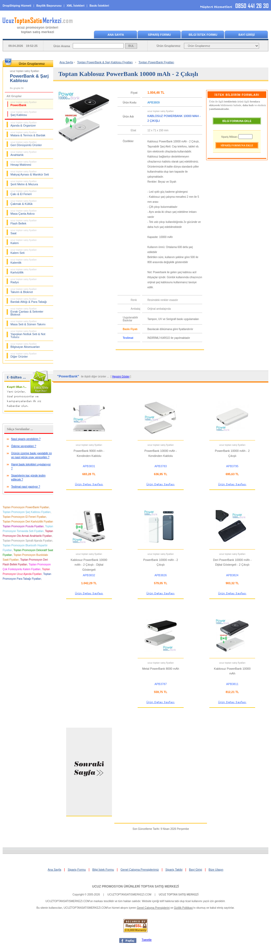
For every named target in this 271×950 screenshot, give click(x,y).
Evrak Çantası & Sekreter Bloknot (27, 311)
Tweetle (147, 939)
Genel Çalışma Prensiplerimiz (139, 869)
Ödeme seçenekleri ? (23, 446)
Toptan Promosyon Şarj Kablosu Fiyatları (27, 512)
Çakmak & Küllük (24, 202)
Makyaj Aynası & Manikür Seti (30, 173)
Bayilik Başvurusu (48, 5)
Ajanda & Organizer (24, 124)
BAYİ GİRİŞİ (246, 34)
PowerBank (24, 104)
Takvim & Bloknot (24, 291)
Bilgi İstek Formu (103, 869)
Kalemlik (24, 261)
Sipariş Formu (77, 869)
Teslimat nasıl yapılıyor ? (25, 486)
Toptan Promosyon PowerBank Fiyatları (26, 507)
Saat (24, 232)
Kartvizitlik (24, 271)
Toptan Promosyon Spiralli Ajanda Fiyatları (27, 540)
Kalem (24, 242)
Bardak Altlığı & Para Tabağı (29, 300)
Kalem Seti (24, 251)
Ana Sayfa (66, 62)
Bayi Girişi (195, 869)
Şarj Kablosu (24, 113)
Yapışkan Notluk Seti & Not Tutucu (28, 334)
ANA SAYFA (115, 34)
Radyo (24, 281)
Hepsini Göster (120, 376)
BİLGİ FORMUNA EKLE (236, 121)
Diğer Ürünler (24, 355)
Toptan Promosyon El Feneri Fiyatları (24, 516)
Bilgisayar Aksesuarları (25, 345)
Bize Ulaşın (216, 869)
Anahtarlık (24, 153)
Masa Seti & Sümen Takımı (28, 323)
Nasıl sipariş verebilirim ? (25, 439)
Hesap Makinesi (24, 163)
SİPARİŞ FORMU (159, 34)
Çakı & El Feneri (24, 193)
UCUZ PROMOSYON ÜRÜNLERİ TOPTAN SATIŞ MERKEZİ (135, 886)
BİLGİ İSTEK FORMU (203, 34)
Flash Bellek (24, 222)
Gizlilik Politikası (183, 907)
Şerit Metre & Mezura (24, 183)
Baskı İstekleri (99, 5)
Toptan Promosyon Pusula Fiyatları (23, 526)
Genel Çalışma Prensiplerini (153, 907)
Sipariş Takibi (174, 869)
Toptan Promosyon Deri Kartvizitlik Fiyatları (28, 521)
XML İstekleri (76, 5)
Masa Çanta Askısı (24, 212)
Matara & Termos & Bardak (28, 134)
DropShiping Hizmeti (17, 5)
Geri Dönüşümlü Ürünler (26, 144)
